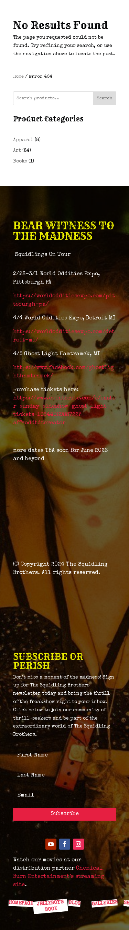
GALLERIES (104, 903)
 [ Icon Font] (21, 887)
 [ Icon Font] (76, 887)
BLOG (74, 903)
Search (104, 98)
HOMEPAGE (20, 903)
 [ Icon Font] (103, 887)
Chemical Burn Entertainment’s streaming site (58, 877)
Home (18, 77)
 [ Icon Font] (49, 887)
